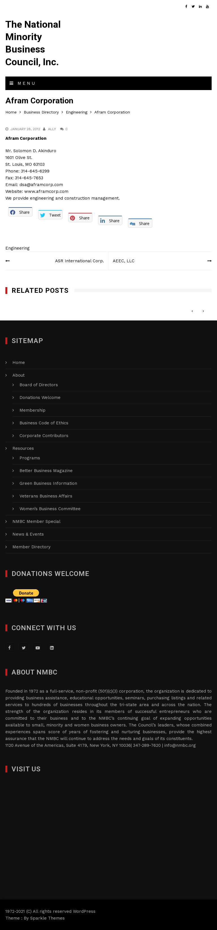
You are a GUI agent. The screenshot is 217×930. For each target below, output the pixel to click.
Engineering (17, 248)
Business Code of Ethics (43, 422)
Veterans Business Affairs (45, 496)
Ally (52, 129)
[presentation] (192, 311)
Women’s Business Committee (50, 508)
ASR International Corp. (79, 260)
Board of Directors (38, 384)
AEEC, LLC (123, 260)
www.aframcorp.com (46, 191)
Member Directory (31, 546)
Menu (23, 83)
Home (18, 362)
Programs (29, 457)
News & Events (28, 534)
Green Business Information (48, 483)
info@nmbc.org (180, 745)
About (18, 375)
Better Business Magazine (46, 470)
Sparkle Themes (47, 918)
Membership (32, 410)
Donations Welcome (39, 397)
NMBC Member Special (36, 521)
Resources (23, 448)
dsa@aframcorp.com (41, 184)
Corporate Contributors (43, 435)
